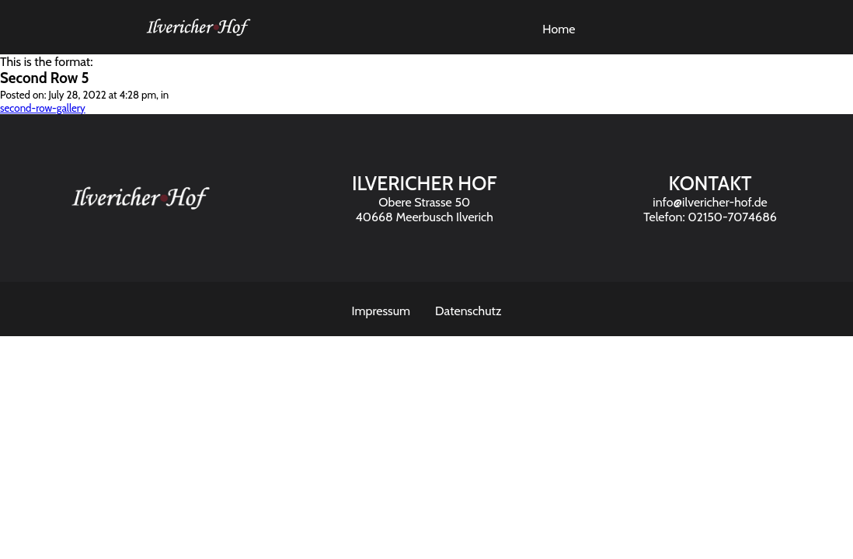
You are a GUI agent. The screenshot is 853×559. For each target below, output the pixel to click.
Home (558, 29)
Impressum (381, 311)
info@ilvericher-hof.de (710, 202)
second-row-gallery (42, 108)
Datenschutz (468, 311)
